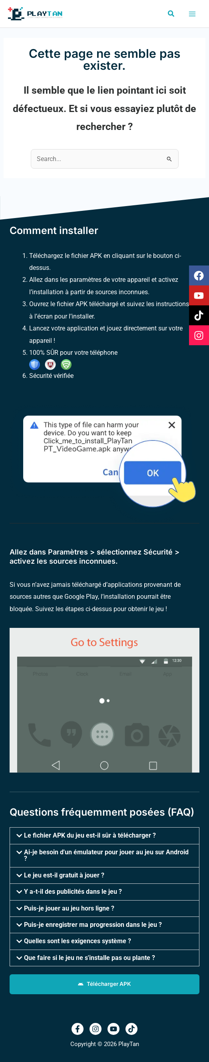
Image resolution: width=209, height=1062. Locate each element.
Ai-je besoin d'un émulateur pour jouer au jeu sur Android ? (106, 855)
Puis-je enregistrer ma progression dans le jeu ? (93, 924)
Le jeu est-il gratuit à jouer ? (64, 875)
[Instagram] (96, 1029)
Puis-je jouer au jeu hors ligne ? (69, 908)
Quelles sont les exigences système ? (77, 941)
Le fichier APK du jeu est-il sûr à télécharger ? (90, 835)
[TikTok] (131, 1029)
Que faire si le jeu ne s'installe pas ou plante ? (89, 958)
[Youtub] (113, 1029)
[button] (171, 14)
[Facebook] (78, 1029)
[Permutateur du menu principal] (192, 14)
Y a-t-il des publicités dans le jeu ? (73, 891)
